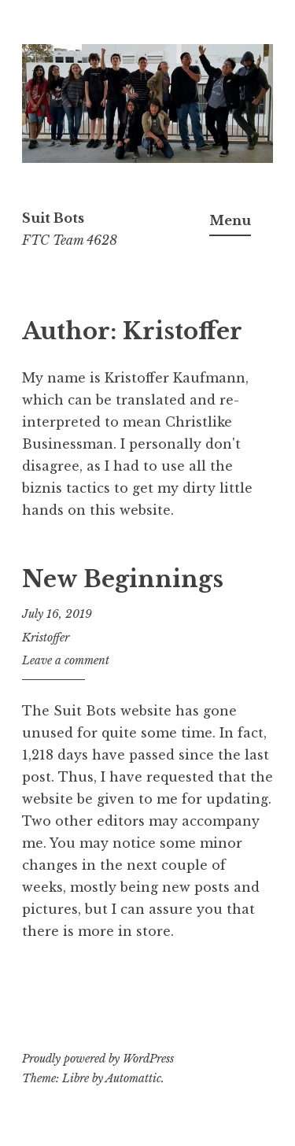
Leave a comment (65, 660)
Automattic (133, 1078)
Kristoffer (45, 637)
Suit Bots (53, 218)
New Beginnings (122, 579)
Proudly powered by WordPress (98, 1059)
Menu (230, 220)
